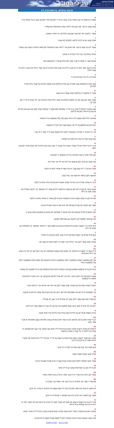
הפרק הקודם (51, 423)
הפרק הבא (63, 423)
